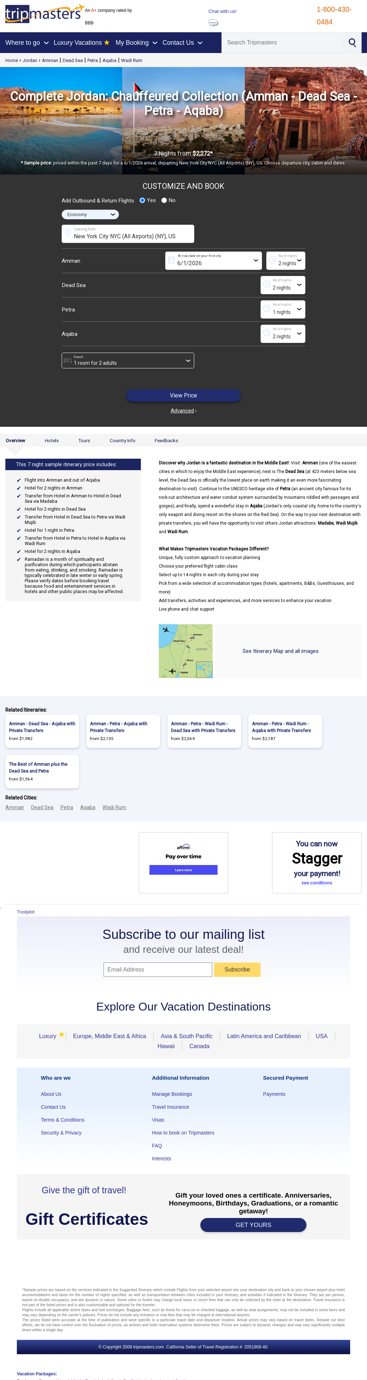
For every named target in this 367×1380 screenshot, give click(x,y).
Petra (92, 60)
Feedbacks (166, 440)
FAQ (157, 1146)
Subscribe (237, 969)
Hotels (52, 440)
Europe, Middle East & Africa (109, 1036)
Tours (84, 440)
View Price (183, 395)
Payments (274, 1094)
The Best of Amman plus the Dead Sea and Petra (38, 767)
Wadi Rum (131, 60)
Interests (161, 1158)
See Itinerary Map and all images (281, 651)
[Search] (282, 43)
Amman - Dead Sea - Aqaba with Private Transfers (42, 727)
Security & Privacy (61, 1133)
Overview (15, 440)
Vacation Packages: (37, 1373)
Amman (50, 60)
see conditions (316, 882)
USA (322, 1036)
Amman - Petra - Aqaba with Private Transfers (118, 727)
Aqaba (109, 60)
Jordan (30, 60)
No (168, 200)
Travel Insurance (170, 1107)
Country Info (122, 440)
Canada (199, 1046)
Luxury (48, 1036)
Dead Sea (73, 60)
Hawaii (166, 1046)
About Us (51, 1094)
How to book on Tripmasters (183, 1133)
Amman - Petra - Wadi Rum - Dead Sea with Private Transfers (203, 727)
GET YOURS (254, 1225)
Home (11, 60)
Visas (158, 1120)
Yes (147, 200)
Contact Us (53, 1107)
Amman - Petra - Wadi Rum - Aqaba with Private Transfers (281, 727)
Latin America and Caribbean (264, 1036)
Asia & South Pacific (187, 1036)
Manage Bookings (172, 1094)
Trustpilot (25, 912)
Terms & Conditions (62, 1120)
